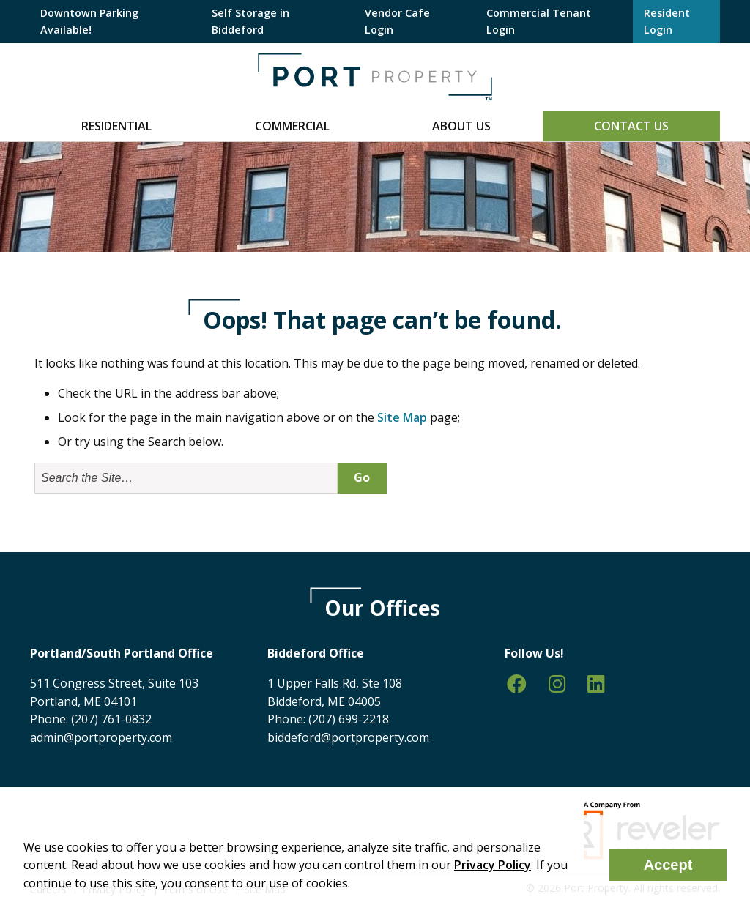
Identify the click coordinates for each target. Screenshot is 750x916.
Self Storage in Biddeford (250, 21)
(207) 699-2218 (348, 719)
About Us (461, 126)
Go (362, 477)
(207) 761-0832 (111, 719)
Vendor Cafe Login (397, 21)
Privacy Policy (492, 865)
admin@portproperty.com (101, 737)
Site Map (402, 417)
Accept (668, 865)
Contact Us (631, 126)
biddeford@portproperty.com (348, 737)
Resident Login (667, 21)
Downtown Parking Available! (89, 21)
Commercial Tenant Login (538, 21)
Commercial (292, 126)
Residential (116, 126)
